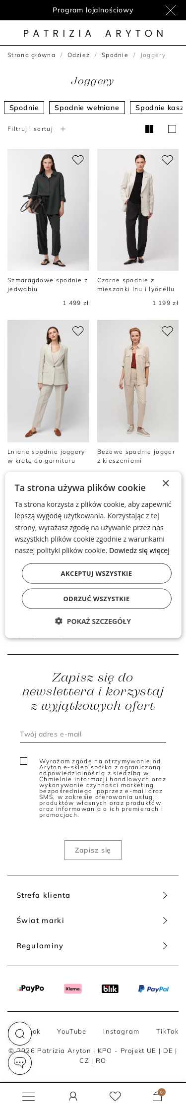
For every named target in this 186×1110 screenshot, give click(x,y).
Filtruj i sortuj (37, 128)
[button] (20, 1034)
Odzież (78, 55)
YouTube (71, 1031)
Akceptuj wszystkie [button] (96, 572)
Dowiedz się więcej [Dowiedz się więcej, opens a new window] (139, 550)
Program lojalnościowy (93, 9)
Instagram (121, 1031)
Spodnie (115, 55)
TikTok (167, 1031)
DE (168, 1050)
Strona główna (31, 55)
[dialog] (92, 555)
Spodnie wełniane (87, 107)
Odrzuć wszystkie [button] (96, 598)
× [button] (165, 484)
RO (101, 1060)
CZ (84, 1060)
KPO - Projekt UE (127, 1050)
